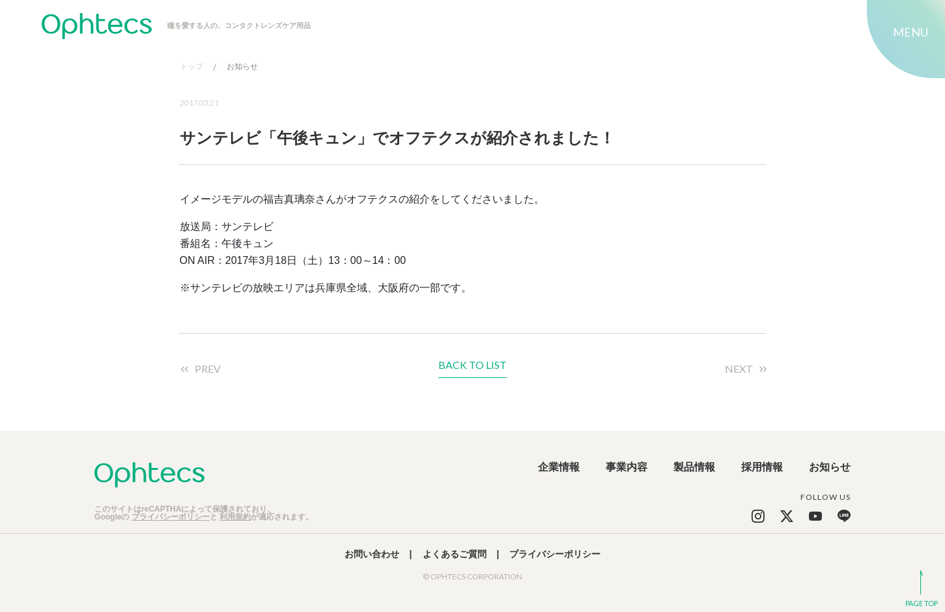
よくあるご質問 (455, 554)
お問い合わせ (372, 554)
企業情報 (559, 467)
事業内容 (626, 467)
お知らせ (242, 67)
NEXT (739, 369)
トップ (191, 67)
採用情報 (762, 467)
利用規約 (235, 516)
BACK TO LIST (472, 365)
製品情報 (694, 467)
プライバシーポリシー (171, 516)
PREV (208, 369)
